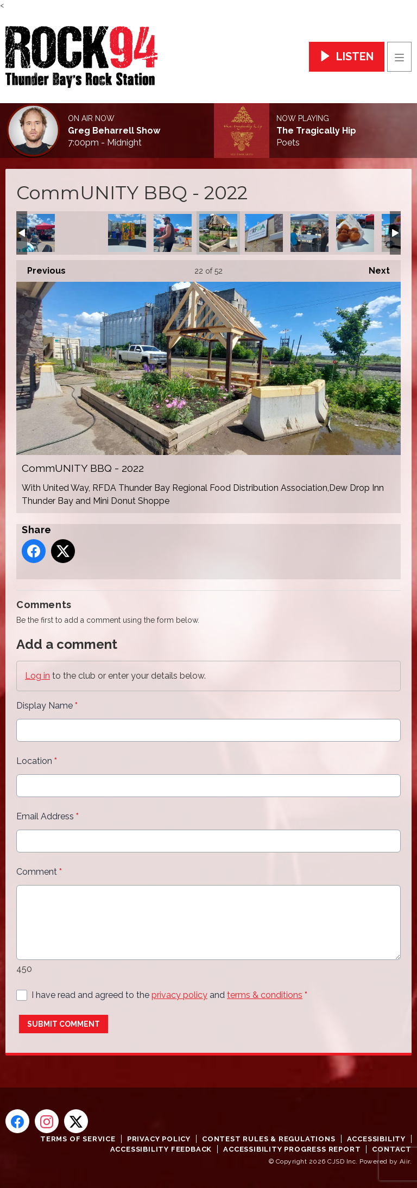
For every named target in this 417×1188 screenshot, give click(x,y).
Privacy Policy (159, 1139)
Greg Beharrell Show (114, 131)
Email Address (47, 816)
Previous (41, 268)
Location (36, 761)
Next (374, 268)
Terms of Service (78, 1139)
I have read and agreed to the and (169, 995)
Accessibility (376, 1139)
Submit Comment (63, 1024)
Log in (37, 676)
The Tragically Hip (316, 131)
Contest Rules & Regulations (269, 1139)
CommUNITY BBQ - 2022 (36, 233)
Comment (39, 872)
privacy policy (179, 995)
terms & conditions (264, 995)
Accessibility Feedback (161, 1149)
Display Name (47, 705)
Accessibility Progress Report (292, 1149)
